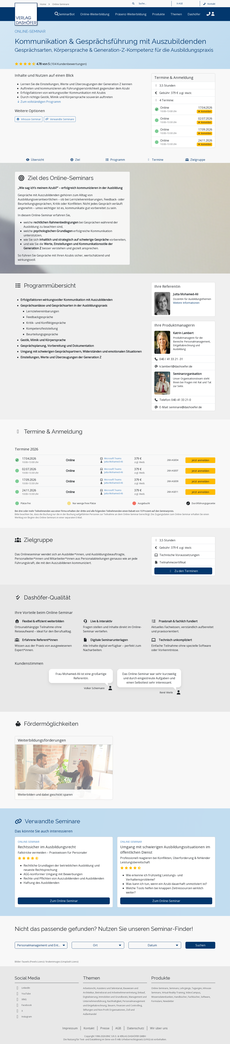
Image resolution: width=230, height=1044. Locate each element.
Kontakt (209, 3)
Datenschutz (135, 1028)
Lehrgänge (185, 988)
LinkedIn (22, 988)
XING (21, 999)
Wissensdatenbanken (162, 996)
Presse (104, 1028)
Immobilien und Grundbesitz (113, 996)
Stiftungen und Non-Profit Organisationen (104, 1009)
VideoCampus (193, 992)
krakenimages (53, 961)
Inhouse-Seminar (28, 119)
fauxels (25, 961)
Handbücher (180, 996)
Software (205, 996)
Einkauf (141, 992)
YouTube (23, 994)
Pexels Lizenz (37, 961)
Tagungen (197, 988)
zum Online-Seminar (64, 901)
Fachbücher (194, 996)
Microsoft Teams (112, 458)
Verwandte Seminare (59, 119)
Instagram (23, 1017)
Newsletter (168, 1001)
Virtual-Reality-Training (173, 992)
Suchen (200, 945)
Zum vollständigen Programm (39, 102)
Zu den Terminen (183, 571)
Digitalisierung (90, 996)
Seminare (174, 988)
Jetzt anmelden (200, 460)
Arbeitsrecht (89, 988)
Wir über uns (159, 1028)
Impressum (70, 1028)
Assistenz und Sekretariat (109, 988)
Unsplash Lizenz (69, 961)
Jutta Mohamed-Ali (113, 461)
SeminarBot (71, 14)
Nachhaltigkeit (114, 1001)
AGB (118, 1028)
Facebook (23, 1005)
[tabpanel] (81, 682)
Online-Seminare (159, 988)
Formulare (156, 1001)
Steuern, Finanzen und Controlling (125, 1005)
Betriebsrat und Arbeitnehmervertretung (116, 992)
